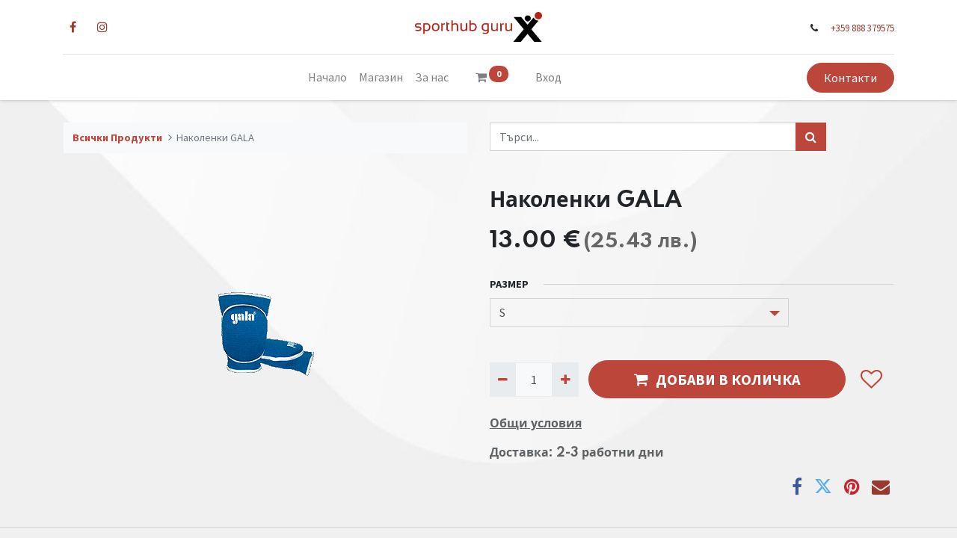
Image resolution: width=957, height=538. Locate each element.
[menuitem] (327, 77)
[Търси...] (811, 137)
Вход (548, 76)
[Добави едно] (565, 379)
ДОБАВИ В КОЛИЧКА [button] (717, 379)
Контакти (849, 77)
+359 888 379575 (861, 28)
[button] (870, 379)
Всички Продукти (117, 137)
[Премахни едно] (503, 379)
